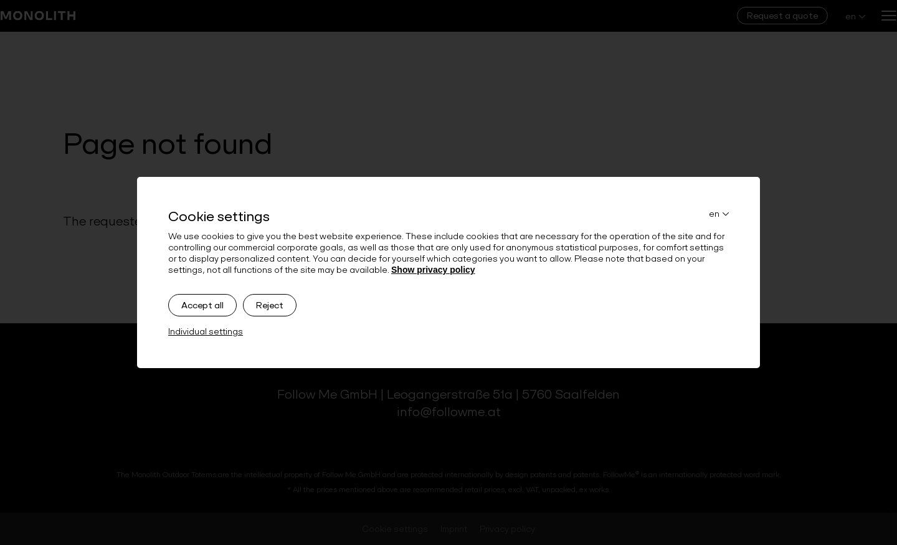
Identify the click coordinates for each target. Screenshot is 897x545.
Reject (269, 305)
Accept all (202, 305)
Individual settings (205, 331)
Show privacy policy (433, 270)
